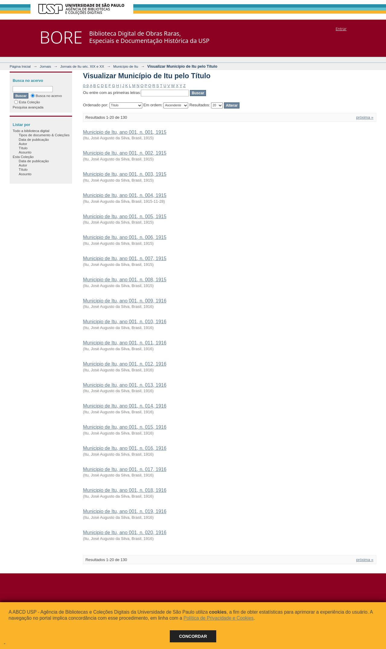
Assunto (25, 152)
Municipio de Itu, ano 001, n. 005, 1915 (124, 216)
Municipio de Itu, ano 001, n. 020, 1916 (124, 532)
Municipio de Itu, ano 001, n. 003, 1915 (124, 174)
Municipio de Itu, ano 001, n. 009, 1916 (124, 300)
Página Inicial (20, 66)
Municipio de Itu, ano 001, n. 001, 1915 (124, 132)
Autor (23, 144)
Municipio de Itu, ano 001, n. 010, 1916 (124, 321)
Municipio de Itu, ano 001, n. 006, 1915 (124, 237)
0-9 (86, 85)
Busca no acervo (46, 96)
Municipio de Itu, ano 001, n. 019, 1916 (124, 511)
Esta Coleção (27, 102)
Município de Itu (125, 66)
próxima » (364, 117)
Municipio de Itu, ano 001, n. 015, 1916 (124, 427)
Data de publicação (34, 139)
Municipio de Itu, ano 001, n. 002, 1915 (124, 153)
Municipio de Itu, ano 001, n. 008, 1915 (124, 279)
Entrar (341, 28)
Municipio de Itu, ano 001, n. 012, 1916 (124, 363)
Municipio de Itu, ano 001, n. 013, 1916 (124, 385)
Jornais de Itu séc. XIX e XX (82, 66)
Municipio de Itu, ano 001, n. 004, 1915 (124, 195)
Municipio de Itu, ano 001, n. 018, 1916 (124, 490)
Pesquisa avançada (28, 107)
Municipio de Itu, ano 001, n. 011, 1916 (124, 342)
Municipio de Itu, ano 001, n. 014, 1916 (124, 405)
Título (23, 148)
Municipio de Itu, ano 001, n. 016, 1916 (124, 448)
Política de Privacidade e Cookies (218, 618)
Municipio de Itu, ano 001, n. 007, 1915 (124, 258)
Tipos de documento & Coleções (44, 135)
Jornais (45, 66)
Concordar (193, 636)
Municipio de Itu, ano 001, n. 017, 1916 (124, 469)
